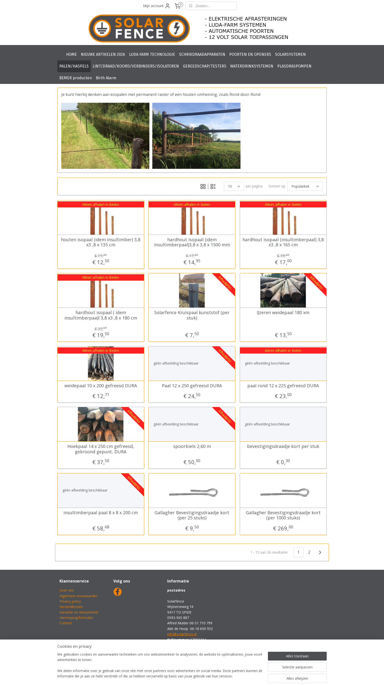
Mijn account (156, 6)
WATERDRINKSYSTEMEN (251, 66)
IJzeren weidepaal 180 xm (283, 312)
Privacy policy (70, 601)
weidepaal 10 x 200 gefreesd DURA (100, 385)
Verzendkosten (71, 606)
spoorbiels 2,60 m (192, 446)
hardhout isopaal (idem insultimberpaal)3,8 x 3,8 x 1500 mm (192, 242)
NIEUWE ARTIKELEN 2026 (103, 54)
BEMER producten (75, 78)
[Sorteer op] (305, 186)
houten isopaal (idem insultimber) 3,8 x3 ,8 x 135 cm (100, 242)
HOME (71, 54)
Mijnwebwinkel (248, 676)
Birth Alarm (106, 78)
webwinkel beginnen (205, 676)
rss (187, 676)
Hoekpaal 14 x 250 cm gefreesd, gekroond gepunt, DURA (100, 449)
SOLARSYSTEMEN (290, 54)
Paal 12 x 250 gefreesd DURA (192, 385)
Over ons (67, 590)
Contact (66, 623)
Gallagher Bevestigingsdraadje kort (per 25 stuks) (192, 515)
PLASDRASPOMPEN (294, 66)
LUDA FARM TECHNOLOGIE (152, 54)
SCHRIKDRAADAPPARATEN (202, 54)
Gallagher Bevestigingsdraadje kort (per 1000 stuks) (283, 515)
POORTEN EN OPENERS (250, 54)
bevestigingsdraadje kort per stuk (283, 446)
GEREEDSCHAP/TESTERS (204, 66)
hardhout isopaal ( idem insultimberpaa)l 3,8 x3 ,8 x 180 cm (100, 315)
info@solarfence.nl (182, 634)
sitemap (176, 676)
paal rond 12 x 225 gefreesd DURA (283, 385)
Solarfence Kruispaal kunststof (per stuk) (191, 315)
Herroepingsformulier (76, 617)
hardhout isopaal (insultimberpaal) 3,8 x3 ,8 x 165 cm (283, 242)
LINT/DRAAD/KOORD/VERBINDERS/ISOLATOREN (136, 66)
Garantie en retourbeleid (79, 612)
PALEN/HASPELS (74, 66)
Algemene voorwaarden (78, 596)
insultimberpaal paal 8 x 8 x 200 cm (100, 512)
